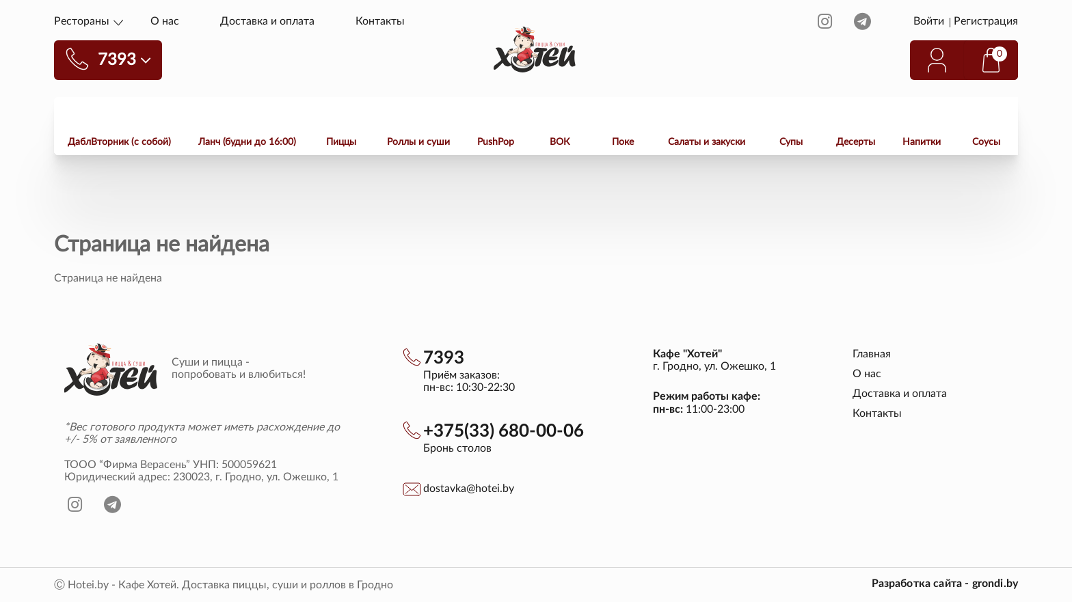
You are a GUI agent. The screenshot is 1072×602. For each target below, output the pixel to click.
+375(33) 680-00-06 (503, 431)
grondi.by (995, 583)
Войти (930, 21)
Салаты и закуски (706, 142)
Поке (623, 142)
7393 (443, 358)
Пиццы (341, 142)
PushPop (495, 142)
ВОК (560, 142)
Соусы (986, 142)
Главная (872, 353)
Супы (791, 142)
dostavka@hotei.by (468, 488)
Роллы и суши (418, 142)
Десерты (855, 142)
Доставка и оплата (267, 21)
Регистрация (986, 21)
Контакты (380, 21)
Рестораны (81, 21)
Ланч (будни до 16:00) (247, 142)
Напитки (921, 142)
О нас (164, 21)
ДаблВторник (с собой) (119, 142)
